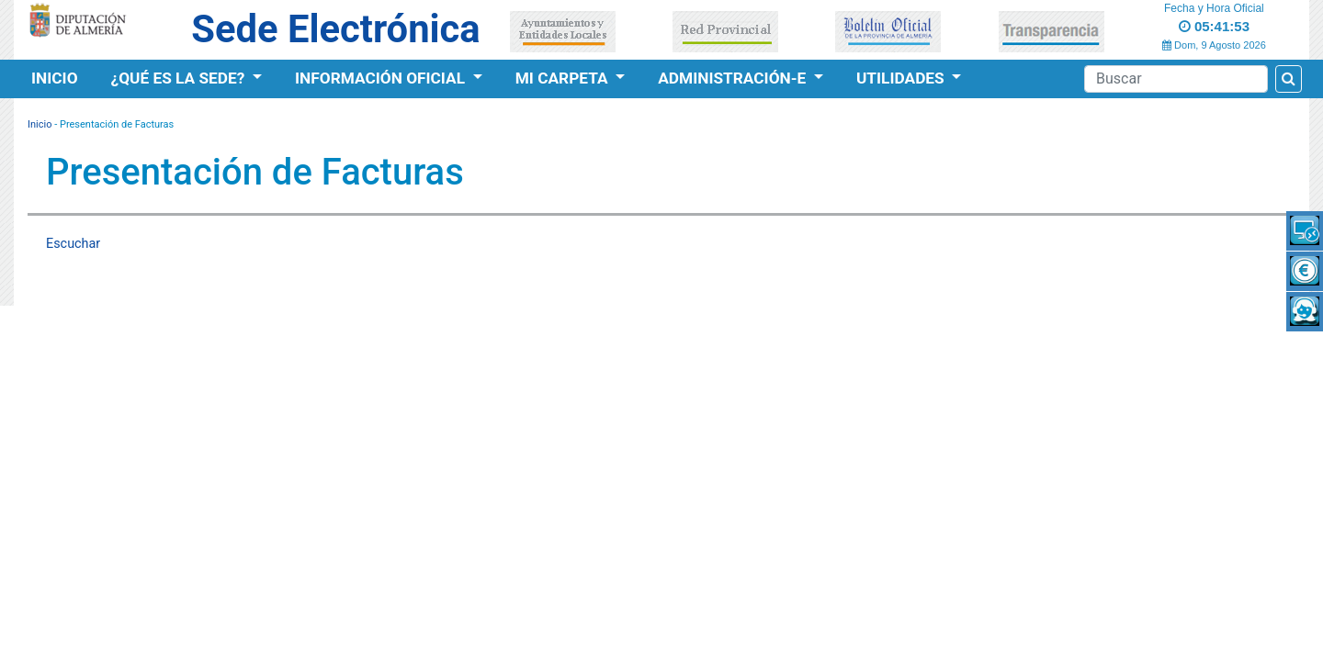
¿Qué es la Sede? (180, 78)
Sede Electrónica (335, 28)
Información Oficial (382, 78)
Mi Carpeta (563, 78)
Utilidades (902, 78)
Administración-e (733, 78)
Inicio (54, 78)
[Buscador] (1176, 79)
